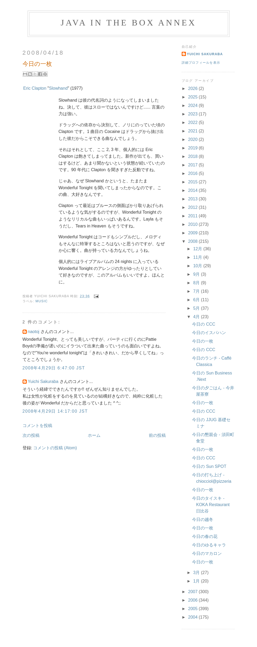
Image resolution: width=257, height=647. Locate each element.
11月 (198, 257)
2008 (193, 241)
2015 (193, 182)
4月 (197, 316)
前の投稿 (157, 435)
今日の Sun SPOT (209, 466)
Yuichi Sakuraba (43, 381)
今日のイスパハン (209, 332)
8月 (197, 283)
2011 (193, 216)
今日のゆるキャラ (209, 545)
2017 (193, 165)
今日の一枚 (202, 341)
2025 (193, 97)
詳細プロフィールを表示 (201, 62)
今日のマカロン (207, 553)
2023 (193, 114)
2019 (193, 148)
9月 (197, 274)
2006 (193, 600)
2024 (193, 105)
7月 (197, 291)
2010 (193, 224)
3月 (197, 572)
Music (42, 301)
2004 (193, 617)
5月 (197, 308)
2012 (193, 207)
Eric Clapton (34, 88)
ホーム (94, 435)
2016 (193, 173)
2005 (193, 608)
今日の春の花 (204, 536)
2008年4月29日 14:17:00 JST (55, 411)
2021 (193, 131)
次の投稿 (31, 435)
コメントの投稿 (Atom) (55, 448)
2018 (193, 156)
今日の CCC (203, 324)
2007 (193, 591)
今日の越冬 (202, 519)
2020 (193, 139)
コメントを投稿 (37, 425)
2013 (193, 199)
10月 (198, 266)
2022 (193, 122)
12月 (198, 249)
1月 (197, 581)
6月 (197, 299)
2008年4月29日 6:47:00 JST (54, 368)
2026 (193, 88)
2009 (193, 233)
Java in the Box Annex (128, 22)
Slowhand (58, 88)
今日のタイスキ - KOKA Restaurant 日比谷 (210, 504)
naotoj (34, 331)
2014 (193, 190)
